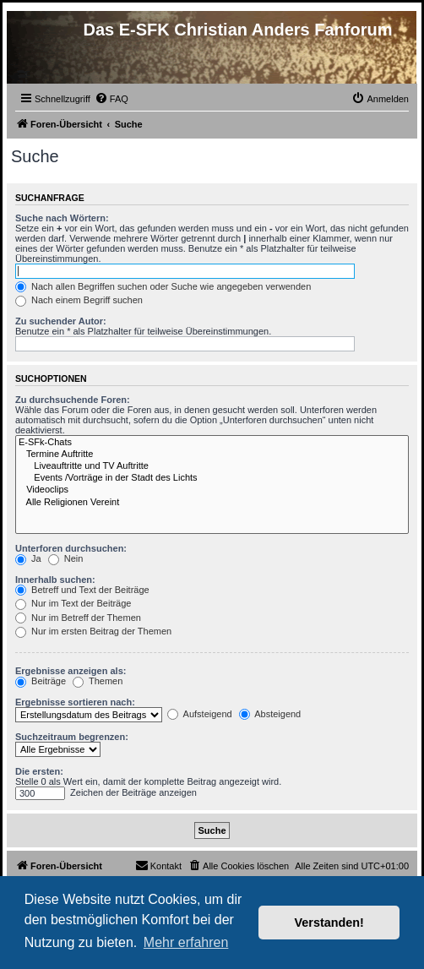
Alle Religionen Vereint (212, 503)
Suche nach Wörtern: (62, 218)
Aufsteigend (199, 714)
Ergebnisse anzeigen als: (70, 671)
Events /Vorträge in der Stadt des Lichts (212, 478)
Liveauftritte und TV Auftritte (212, 466)
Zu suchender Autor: (60, 321)
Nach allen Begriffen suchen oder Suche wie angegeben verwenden (163, 286)
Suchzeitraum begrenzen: (71, 737)
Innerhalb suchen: (55, 579)
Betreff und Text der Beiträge (82, 590)
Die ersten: (39, 771)
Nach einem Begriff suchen (79, 300)
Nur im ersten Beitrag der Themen (93, 631)
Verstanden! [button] (329, 922)
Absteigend (270, 714)
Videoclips (212, 490)
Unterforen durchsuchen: (71, 548)
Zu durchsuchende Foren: (72, 400)
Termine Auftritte (212, 454)
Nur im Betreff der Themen (78, 617)
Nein (66, 558)
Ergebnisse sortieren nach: (75, 702)
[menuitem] (111, 99)
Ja (28, 558)
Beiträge (40, 681)
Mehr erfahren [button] (186, 942)
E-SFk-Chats (212, 443)
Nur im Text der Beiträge (73, 603)
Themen (97, 681)
